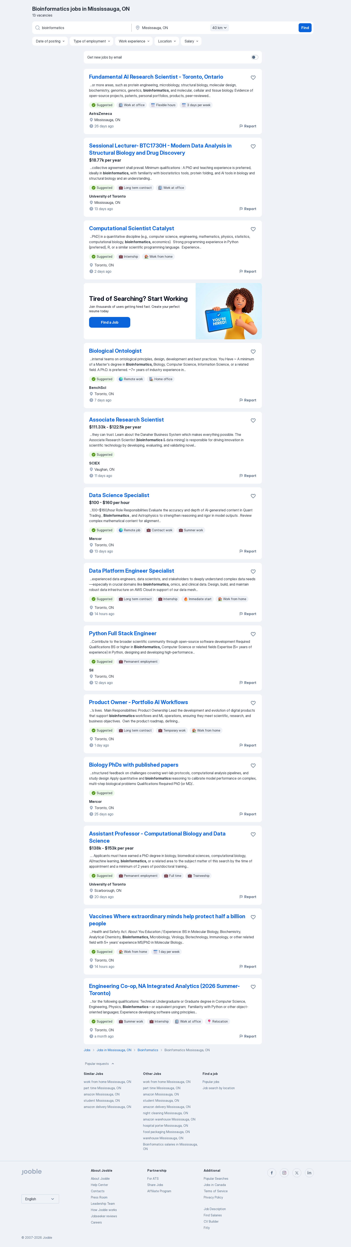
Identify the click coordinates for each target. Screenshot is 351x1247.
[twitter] (296, 1172)
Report (247, 126)
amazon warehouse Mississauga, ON (169, 1119)
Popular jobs (211, 1082)
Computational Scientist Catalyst (131, 228)
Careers (96, 1222)
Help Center (99, 1185)
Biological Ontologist (115, 351)
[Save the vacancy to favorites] (253, 77)
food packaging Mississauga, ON (166, 1132)
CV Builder (211, 1221)
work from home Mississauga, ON (107, 1082)
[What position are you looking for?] (81, 27)
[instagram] (284, 1172)
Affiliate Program (159, 1191)
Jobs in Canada (215, 1185)
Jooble (47, 1237)
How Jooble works (104, 1210)
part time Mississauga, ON (102, 1088)
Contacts (98, 1191)
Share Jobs (155, 1185)
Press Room (99, 1197)
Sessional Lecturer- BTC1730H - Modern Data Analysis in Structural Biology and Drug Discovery (160, 149)
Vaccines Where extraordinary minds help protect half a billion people (167, 920)
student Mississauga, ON (102, 1100)
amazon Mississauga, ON (102, 1094)
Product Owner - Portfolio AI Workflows (138, 702)
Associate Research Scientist (126, 419)
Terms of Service (216, 1191)
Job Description (215, 1209)
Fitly (207, 1228)
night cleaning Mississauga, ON (165, 1113)
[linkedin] (309, 1172)
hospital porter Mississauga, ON (165, 1125)
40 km (220, 27)
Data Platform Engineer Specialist (131, 571)
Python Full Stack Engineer (122, 633)
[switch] (254, 57)
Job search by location (219, 1088)
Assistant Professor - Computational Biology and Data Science (157, 837)
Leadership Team (103, 1203)
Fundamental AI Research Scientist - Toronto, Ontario (156, 77)
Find (305, 27)
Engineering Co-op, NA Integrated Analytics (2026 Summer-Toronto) (164, 989)
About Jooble (100, 1178)
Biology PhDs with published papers (133, 765)
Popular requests (100, 1063)
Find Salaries (213, 1215)
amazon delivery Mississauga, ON (107, 1107)
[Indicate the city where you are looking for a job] (181, 27)
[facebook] (271, 1172)
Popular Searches (216, 1178)
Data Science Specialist (119, 495)
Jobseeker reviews (104, 1216)
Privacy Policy (213, 1197)
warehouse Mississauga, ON (163, 1138)
